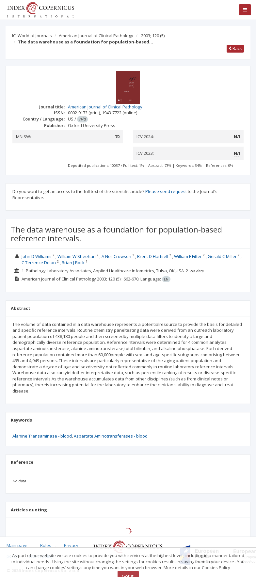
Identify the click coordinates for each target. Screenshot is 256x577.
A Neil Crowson (116, 256)
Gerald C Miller (222, 256)
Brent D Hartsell (152, 256)
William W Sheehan (76, 256)
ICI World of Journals (32, 36)
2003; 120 (153, 36)
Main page (17, 545)
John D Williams (37, 256)
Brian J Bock (73, 262)
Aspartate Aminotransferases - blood (111, 436)
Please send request (166, 191)
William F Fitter (188, 256)
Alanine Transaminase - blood (42, 436)
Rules (45, 545)
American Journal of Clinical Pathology (96, 36)
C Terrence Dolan (39, 262)
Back (235, 48)
